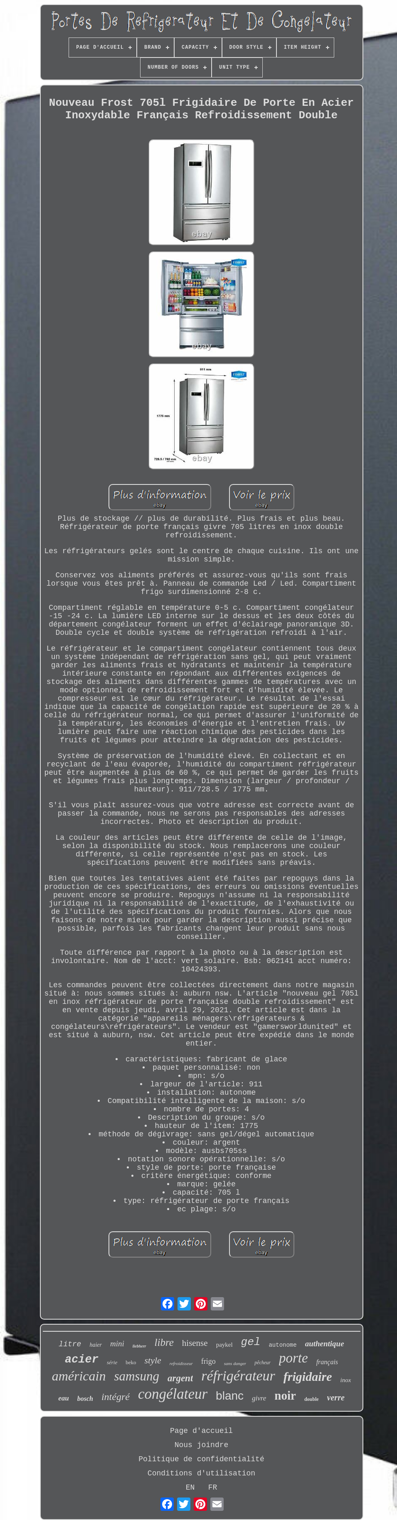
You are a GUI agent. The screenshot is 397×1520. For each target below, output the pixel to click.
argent (180, 1378)
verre (336, 1397)
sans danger (235, 1363)
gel (251, 1342)
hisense (195, 1343)
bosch (85, 1398)
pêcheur (262, 1362)
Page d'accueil (201, 1431)
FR (212, 1487)
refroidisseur (181, 1363)
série (112, 1362)
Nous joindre (202, 1445)
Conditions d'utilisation (201, 1473)
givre (259, 1398)
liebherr (139, 1346)
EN (190, 1487)
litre (70, 1344)
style (152, 1360)
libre (164, 1342)
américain (79, 1375)
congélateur (172, 1394)
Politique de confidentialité (201, 1459)
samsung (136, 1376)
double (311, 1399)
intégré (115, 1396)
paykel (224, 1344)
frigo (208, 1361)
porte (293, 1357)
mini (117, 1343)
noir (285, 1395)
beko (131, 1362)
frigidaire (308, 1376)
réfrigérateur (238, 1375)
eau (63, 1398)
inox (345, 1380)
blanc (230, 1395)
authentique (324, 1343)
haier (95, 1345)
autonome (282, 1345)
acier (82, 1359)
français (327, 1361)
